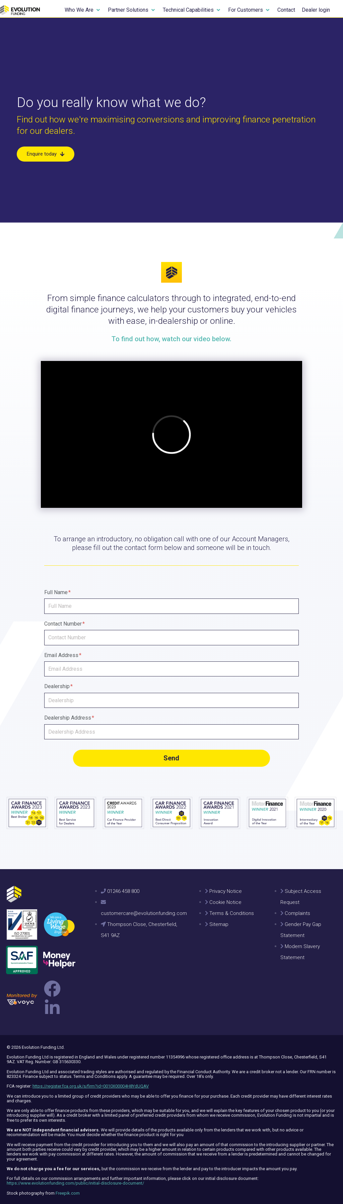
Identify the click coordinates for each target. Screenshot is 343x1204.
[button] (83, 10)
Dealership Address (69, 718)
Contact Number (64, 624)
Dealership (58, 686)
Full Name (57, 592)
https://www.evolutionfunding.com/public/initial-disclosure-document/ (75, 1179)
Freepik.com (68, 1189)
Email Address (62, 655)
